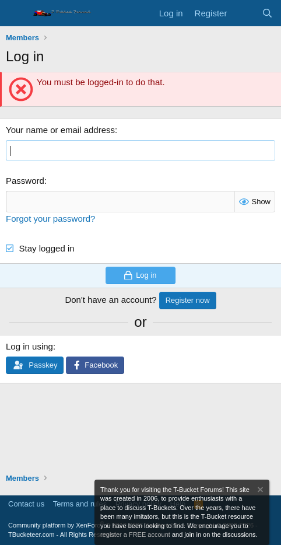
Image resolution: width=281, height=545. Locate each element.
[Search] (267, 13)
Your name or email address (60, 130)
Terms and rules (80, 503)
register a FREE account (135, 534)
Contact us (26, 503)
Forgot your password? (50, 218)
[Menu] (16, 13)
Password (25, 181)
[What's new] (244, 13)
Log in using (29, 346)
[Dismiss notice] (259, 491)
